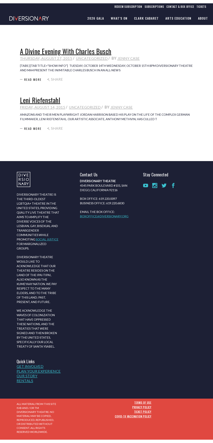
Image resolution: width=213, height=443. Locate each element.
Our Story (27, 376)
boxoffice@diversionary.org (104, 216)
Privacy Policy (141, 407)
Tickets (201, 7)
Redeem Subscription (128, 7)
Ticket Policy (142, 412)
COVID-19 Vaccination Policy (133, 416)
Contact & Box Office (180, 7)
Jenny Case (128, 58)
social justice (47, 239)
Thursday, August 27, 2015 (46, 58)
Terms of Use (142, 403)
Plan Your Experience (39, 371)
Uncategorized (92, 58)
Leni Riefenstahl (40, 100)
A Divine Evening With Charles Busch (65, 51)
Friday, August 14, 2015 (42, 107)
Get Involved (30, 366)
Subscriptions (154, 7)
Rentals (25, 380)
